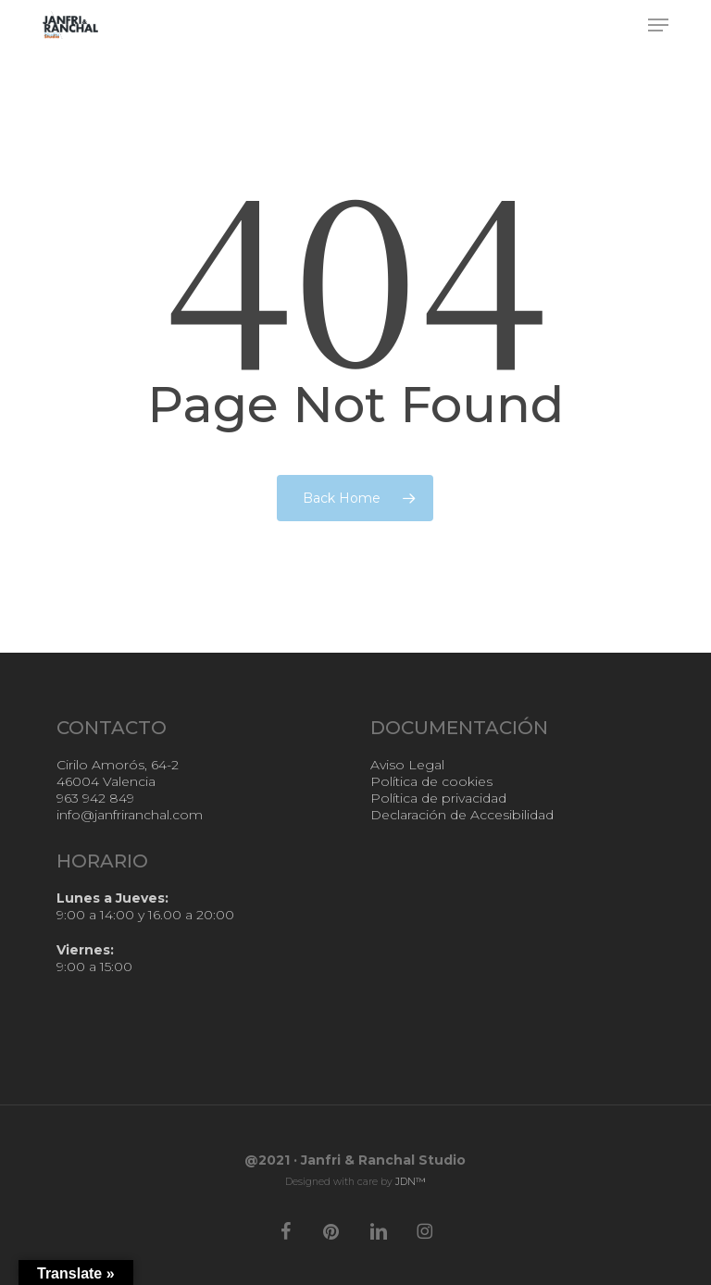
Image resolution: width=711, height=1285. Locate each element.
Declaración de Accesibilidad (462, 814)
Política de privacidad (438, 798)
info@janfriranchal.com (129, 814)
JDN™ (410, 1182)
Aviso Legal (407, 764)
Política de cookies (431, 781)
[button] (658, 25)
